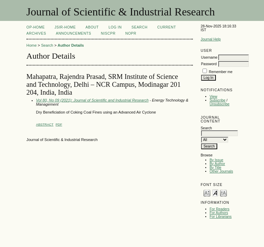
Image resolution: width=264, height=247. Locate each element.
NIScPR (108, 33)
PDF (59, 124)
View (213, 96)
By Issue (216, 160)
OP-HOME (35, 27)
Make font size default (215, 193)
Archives (36, 33)
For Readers (220, 209)
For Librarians (221, 217)
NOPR (130, 33)
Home (31, 45)
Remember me (221, 72)
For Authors (219, 213)
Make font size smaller (207, 193)
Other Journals (221, 171)
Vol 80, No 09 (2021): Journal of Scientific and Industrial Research (92, 100)
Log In (115, 27)
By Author (217, 164)
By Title (215, 167)
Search (139, 27)
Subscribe (218, 100)
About (92, 27)
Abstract (45, 124)
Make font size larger (223, 193)
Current (166, 27)
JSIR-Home (65, 27)
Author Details (71, 45)
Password (209, 64)
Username (209, 57)
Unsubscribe (220, 104)
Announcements (73, 33)
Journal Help (211, 39)
